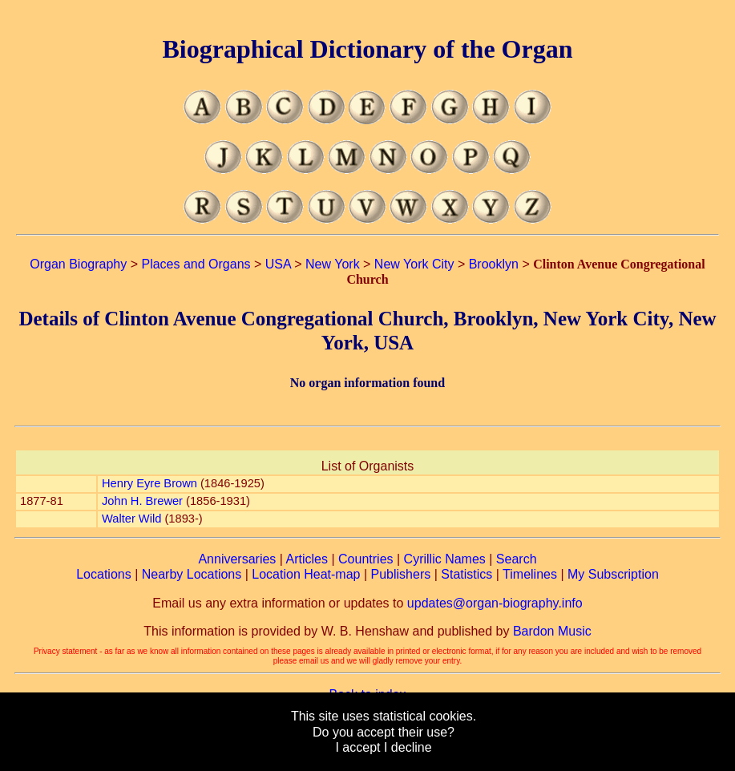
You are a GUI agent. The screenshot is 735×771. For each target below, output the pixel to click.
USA (278, 264)
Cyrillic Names (445, 559)
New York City (414, 264)
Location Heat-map (306, 574)
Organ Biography (78, 264)
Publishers (401, 574)
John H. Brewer (142, 500)
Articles (307, 559)
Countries (365, 559)
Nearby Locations (192, 574)
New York (332, 264)
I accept (357, 747)
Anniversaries (237, 559)
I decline (408, 747)
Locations (103, 574)
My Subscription (613, 574)
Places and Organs (195, 264)
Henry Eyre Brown (149, 483)
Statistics (466, 574)
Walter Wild (131, 518)
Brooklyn (494, 264)
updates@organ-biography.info (495, 603)
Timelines (530, 574)
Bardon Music (552, 631)
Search (516, 559)
